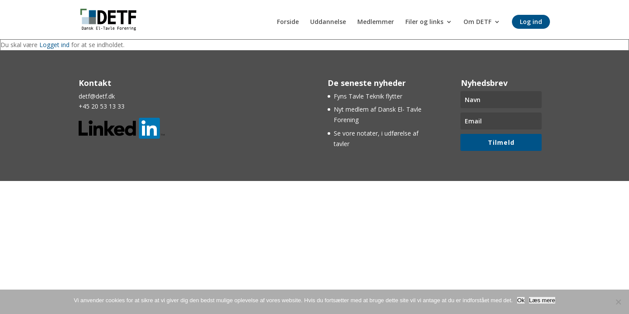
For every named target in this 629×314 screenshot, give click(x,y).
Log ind (531, 21)
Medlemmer (375, 22)
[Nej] (618, 301)
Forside (288, 22)
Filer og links (424, 22)
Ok (521, 300)
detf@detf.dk (97, 96)
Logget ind (54, 45)
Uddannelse (328, 22)
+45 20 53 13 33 (101, 106)
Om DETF (477, 22)
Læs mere (542, 300)
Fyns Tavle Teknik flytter (368, 96)
